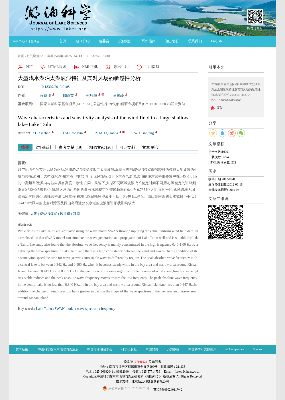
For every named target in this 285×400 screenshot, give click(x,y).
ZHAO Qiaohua (106, 133)
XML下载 (90, 67)
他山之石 (172, 41)
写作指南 (148, 41)
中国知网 (152, 349)
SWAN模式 (48, 214)
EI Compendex (234, 349)
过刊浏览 (33, 56)
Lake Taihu (44, 308)
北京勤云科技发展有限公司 (150, 381)
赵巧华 (91, 96)
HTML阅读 (57, 67)
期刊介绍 (82, 41)
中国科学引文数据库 (202, 349)
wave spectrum (87, 308)
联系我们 (195, 41)
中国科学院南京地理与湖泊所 (58, 349)
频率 (76, 214)
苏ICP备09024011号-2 (167, 389)
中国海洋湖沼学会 (99, 349)
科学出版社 (129, 349)
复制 (220, 107)
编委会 (104, 41)
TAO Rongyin (73, 133)
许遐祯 (45, 96)
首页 (63, 41)
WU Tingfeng (144, 133)
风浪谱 (65, 214)
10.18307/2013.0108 (54, 87)
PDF (29, 67)
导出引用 (121, 67)
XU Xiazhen (41, 133)
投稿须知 (125, 41)
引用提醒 (151, 67)
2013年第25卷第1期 (54, 56)
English (216, 41)
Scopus (257, 349)
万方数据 (173, 349)
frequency (108, 308)
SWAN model (64, 308)
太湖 (33, 214)
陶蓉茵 (68, 96)
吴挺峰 (118, 96)
